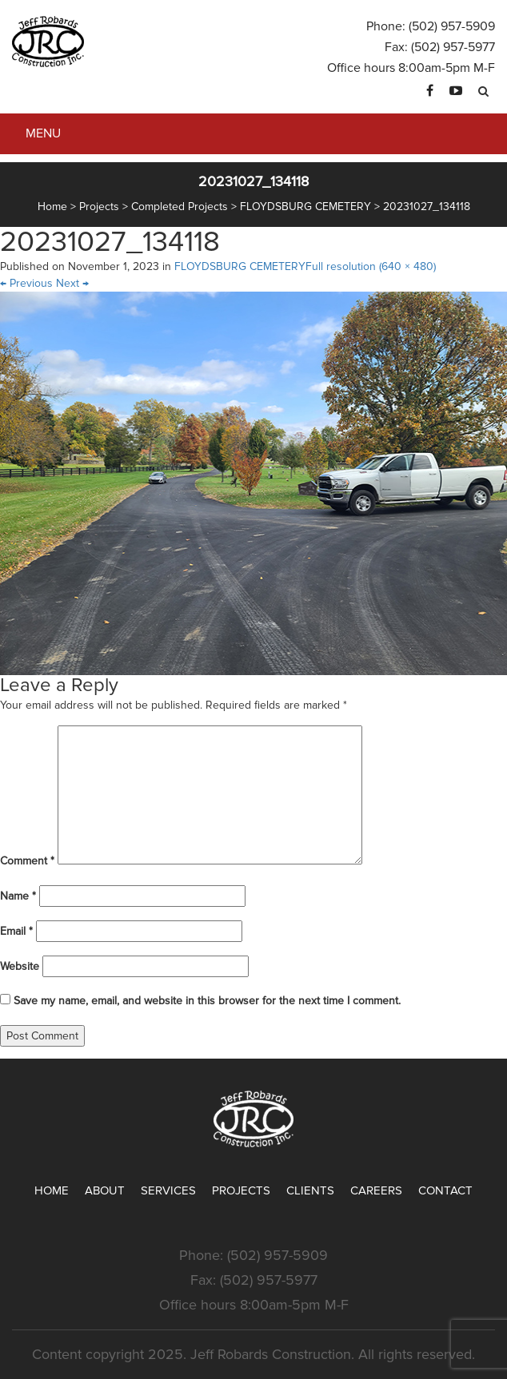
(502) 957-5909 (452, 26)
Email (16, 931)
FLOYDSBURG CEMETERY (239, 266)
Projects (241, 1190)
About (105, 1190)
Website (19, 966)
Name (18, 896)
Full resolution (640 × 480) (370, 266)
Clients (310, 1190)
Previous (26, 283)
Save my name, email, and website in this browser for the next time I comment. (207, 1000)
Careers (376, 1190)
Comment (27, 861)
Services (168, 1190)
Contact (445, 1190)
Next (72, 283)
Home (51, 1190)
